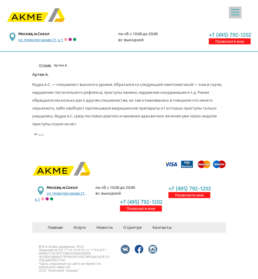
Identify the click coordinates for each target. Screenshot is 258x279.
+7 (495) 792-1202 (230, 35)
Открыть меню (235, 12)
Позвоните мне (229, 41)
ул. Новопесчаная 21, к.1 (40, 40)
